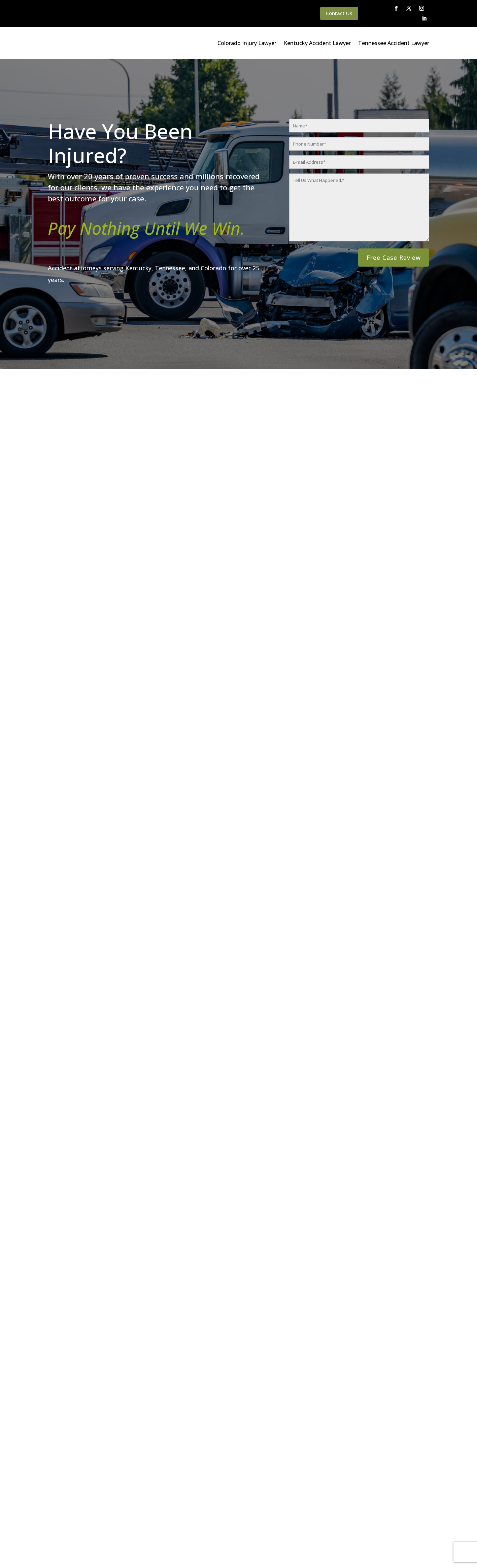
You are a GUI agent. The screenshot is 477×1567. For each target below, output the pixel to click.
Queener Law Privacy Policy (87, 1553)
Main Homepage (32, 1553)
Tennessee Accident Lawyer (393, 43)
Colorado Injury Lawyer (246, 43)
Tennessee (386, 849)
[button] (230, 988)
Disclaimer (133, 1553)
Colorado (313, 849)
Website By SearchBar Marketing (418, 1553)
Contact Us (339, 13)
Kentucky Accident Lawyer (317, 43)
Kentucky (342, 849)
